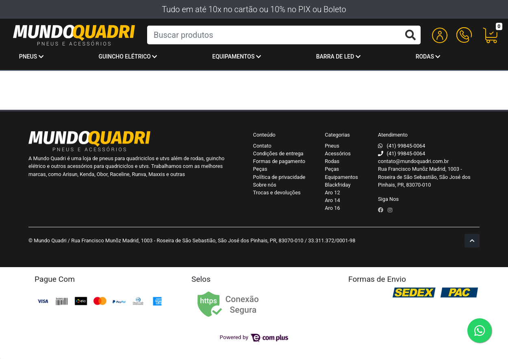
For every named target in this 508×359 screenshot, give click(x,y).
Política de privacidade (279, 177)
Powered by (254, 337)
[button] (439, 35)
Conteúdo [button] (264, 135)
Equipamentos (236, 56)
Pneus (31, 56)
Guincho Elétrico (128, 56)
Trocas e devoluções (277, 192)
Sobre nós (264, 185)
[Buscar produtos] (284, 35)
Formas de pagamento (279, 161)
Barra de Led (338, 56)
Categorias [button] (337, 135)
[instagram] (390, 210)
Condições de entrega (278, 153)
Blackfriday (337, 185)
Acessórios (338, 153)
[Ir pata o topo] (472, 240)
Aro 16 (332, 208)
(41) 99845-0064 (406, 146)
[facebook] (381, 210)
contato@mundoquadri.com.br (413, 161)
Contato (262, 146)
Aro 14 (332, 200)
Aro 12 (332, 192)
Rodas (428, 56)
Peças (260, 169)
